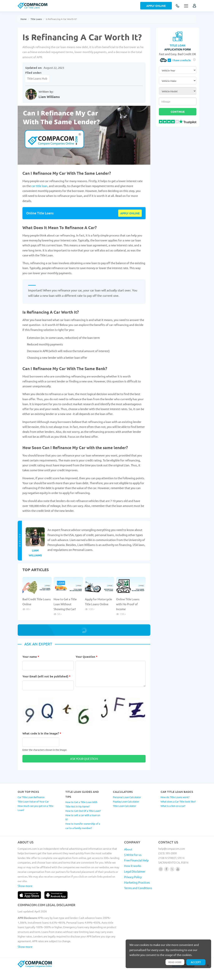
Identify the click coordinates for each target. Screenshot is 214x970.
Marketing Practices (137, 882)
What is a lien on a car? (173, 805)
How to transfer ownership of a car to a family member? (82, 826)
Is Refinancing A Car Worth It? (61, 18)
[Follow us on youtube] (177, 869)
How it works (132, 865)
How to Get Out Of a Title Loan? (83, 810)
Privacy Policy (133, 877)
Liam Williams (49, 97)
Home (24, 18)
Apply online (130, 213)
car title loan (39, 186)
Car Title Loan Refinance (31, 797)
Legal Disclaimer (134, 871)
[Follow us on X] (172, 869)
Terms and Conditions (138, 888)
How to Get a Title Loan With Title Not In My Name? (81, 804)
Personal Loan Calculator (127, 797)
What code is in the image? (41, 733)
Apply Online (156, 6)
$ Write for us (133, 854)
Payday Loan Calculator (126, 801)
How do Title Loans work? (175, 797)
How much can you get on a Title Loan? (35, 808)
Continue (178, 111)
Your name (30, 656)
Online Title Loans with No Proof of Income (127, 604)
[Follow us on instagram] (160, 869)
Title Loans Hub (37, 78)
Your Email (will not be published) (46, 676)
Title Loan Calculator (124, 805)
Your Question (86, 656)
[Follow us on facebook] (166, 869)
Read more (175, 962)
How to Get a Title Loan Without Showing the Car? (65, 604)
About (128, 849)
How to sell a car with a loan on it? (82, 817)
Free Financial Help (136, 860)
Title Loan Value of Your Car (33, 801)
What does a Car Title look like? (178, 801)
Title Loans (36, 18)
